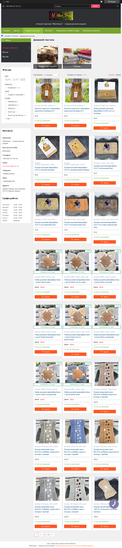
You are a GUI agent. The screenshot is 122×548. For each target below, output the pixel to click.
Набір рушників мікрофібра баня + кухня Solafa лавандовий (47, 393)
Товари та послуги (32, 31)
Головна (6, 31)
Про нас (16, 31)
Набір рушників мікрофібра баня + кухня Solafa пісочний (106, 281)
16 (48, 535)
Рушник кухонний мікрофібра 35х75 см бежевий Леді (105, 167)
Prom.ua (72, 543)
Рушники (77, 66)
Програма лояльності (91, 31)
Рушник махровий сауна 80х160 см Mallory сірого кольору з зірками (74, 509)
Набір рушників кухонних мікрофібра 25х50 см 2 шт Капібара (104, 110)
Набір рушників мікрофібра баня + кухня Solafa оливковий (106, 336)
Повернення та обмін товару (67, 31)
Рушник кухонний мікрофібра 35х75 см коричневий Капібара (76, 168)
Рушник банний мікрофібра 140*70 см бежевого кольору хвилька (105, 509)
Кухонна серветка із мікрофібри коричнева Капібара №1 (76, 109)
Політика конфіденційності (84, 546)
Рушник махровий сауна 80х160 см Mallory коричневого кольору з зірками (106, 451)
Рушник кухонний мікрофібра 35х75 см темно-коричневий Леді (105, 224)
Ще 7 (9, 119)
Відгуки (5, 57)
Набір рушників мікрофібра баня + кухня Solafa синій (77, 393)
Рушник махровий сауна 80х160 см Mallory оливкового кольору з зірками (47, 451)
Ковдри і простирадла (47, 66)
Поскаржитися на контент (65, 546)
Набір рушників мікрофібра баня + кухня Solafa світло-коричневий (77, 337)
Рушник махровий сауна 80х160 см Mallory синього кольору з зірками (75, 451)
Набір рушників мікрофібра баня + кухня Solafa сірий (47, 281)
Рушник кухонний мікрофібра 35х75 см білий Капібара (46, 168)
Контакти (49, 31)
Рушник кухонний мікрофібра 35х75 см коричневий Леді (75, 223)
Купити (47, 125)
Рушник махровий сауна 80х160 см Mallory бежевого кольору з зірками (105, 394)
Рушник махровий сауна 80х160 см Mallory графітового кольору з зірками (47, 509)
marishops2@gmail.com (11, 166)
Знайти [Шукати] (95, 6)
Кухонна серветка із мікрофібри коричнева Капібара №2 (47, 109)
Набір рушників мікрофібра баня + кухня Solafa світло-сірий (77, 281)
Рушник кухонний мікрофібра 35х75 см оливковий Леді (46, 223)
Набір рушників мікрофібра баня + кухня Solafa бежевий (47, 336)
